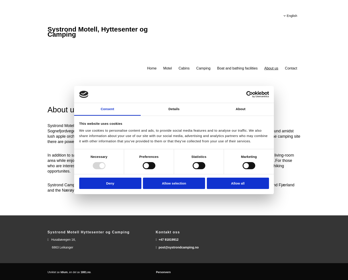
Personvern (163, 272)
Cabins (184, 68)
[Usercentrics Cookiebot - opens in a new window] (249, 94)
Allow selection (174, 183)
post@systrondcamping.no (178, 247)
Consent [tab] (107, 109)
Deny (110, 183)
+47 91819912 (168, 239)
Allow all (238, 183)
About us (271, 68)
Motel (167, 68)
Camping (203, 68)
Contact (291, 68)
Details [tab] (174, 109)
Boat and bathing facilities (237, 68)
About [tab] (240, 109)
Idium (64, 272)
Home (152, 68)
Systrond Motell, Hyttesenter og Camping (97, 32)
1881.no (86, 272)
